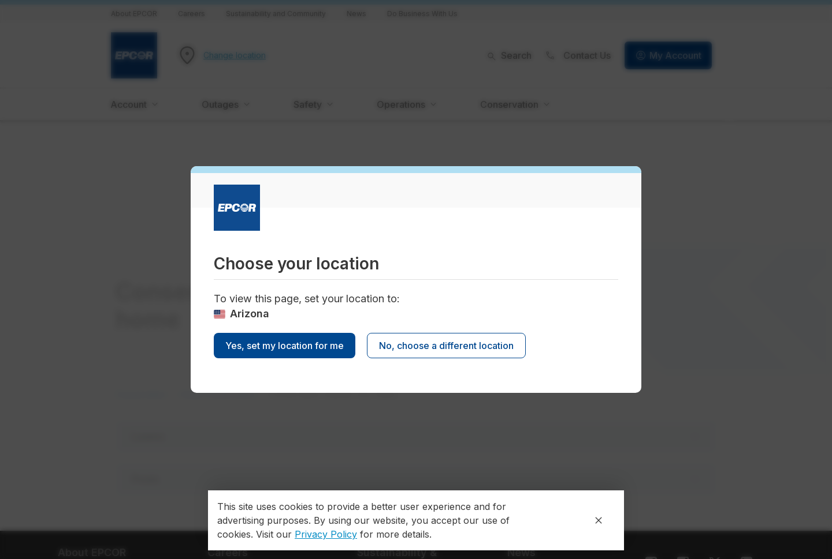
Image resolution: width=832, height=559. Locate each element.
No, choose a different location (446, 345)
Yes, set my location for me (284, 345)
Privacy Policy (326, 534)
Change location (234, 55)
